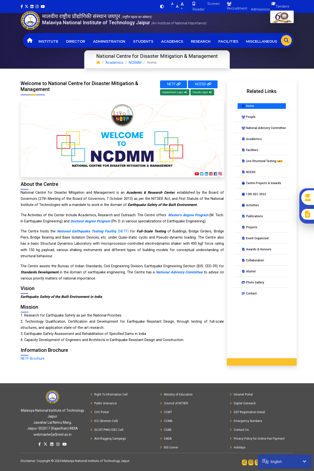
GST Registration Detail (247, 412)
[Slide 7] (131, 170)
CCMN (166, 421)
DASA (166, 438)
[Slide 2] (87, 170)
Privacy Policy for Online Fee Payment (257, 438)
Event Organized (255, 238)
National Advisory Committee (264, 128)
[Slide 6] (122, 170)
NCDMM (135, 63)
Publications (252, 216)
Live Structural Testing (262, 161)
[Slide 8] (139, 170)
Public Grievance (103, 403)
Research (200, 41)
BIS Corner (169, 447)
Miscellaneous (261, 41)
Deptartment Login (174, 92)
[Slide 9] (148, 170)
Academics (172, 41)
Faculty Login (202, 92)
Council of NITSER (174, 403)
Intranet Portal (241, 394)
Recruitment (237, 6)
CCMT (166, 412)
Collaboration (253, 260)
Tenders (282, 6)
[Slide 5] (113, 170)
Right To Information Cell (109, 394)
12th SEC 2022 (254, 194)
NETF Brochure (33, 358)
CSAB (166, 430)
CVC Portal (99, 412)
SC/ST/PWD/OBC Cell (106, 430)
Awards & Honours (256, 249)
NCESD (202, 84)
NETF (173, 84)
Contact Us (239, 430)
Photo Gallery (253, 282)
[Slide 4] (104, 170)
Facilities (228, 41)
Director (75, 41)
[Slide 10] (157, 170)
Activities (250, 205)
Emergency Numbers (246, 421)
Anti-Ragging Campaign (108, 438)
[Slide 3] (95, 170)
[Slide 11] (166, 170)
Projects (249, 227)
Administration (109, 41)
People (249, 117)
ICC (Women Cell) (104, 421)
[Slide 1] (78, 170)
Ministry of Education (176, 394)
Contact (249, 293)
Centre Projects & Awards (261, 183)
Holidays (237, 447)
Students (143, 41)
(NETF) (93, 231)
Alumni (249, 271)
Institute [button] (48, 41)
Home (248, 106)
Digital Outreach (243, 403)
